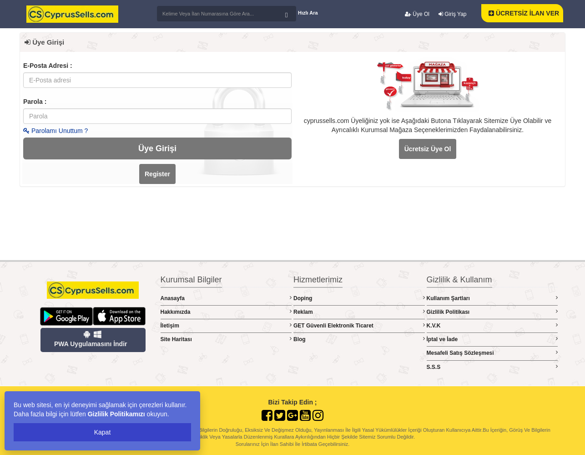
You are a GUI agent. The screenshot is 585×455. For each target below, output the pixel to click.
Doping (359, 298)
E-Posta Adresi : (47, 65)
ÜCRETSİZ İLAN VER (524, 13)
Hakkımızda (226, 311)
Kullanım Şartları (492, 298)
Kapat (102, 432)
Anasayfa (226, 298)
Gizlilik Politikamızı (116, 414)
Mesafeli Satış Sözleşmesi (492, 352)
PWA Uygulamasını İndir (90, 339)
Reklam (359, 311)
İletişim (226, 325)
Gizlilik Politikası (492, 311)
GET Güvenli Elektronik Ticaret (359, 325)
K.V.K (492, 325)
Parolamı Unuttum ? (55, 130)
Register (157, 174)
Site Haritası (226, 339)
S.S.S (492, 366)
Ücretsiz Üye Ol (427, 149)
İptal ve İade (492, 339)
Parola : (34, 101)
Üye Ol (417, 14)
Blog (359, 339)
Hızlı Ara (308, 12)
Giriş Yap (453, 14)
